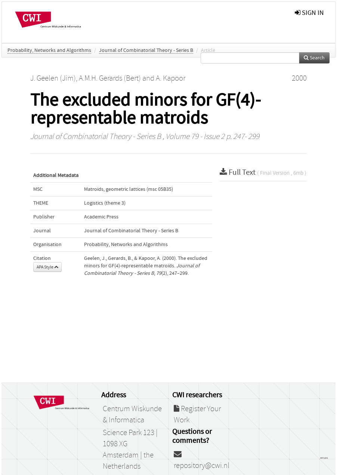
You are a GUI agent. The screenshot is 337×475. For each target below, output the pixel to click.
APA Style (47, 267)
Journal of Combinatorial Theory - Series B (146, 50)
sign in (309, 13)
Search (314, 58)
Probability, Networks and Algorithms (49, 50)
